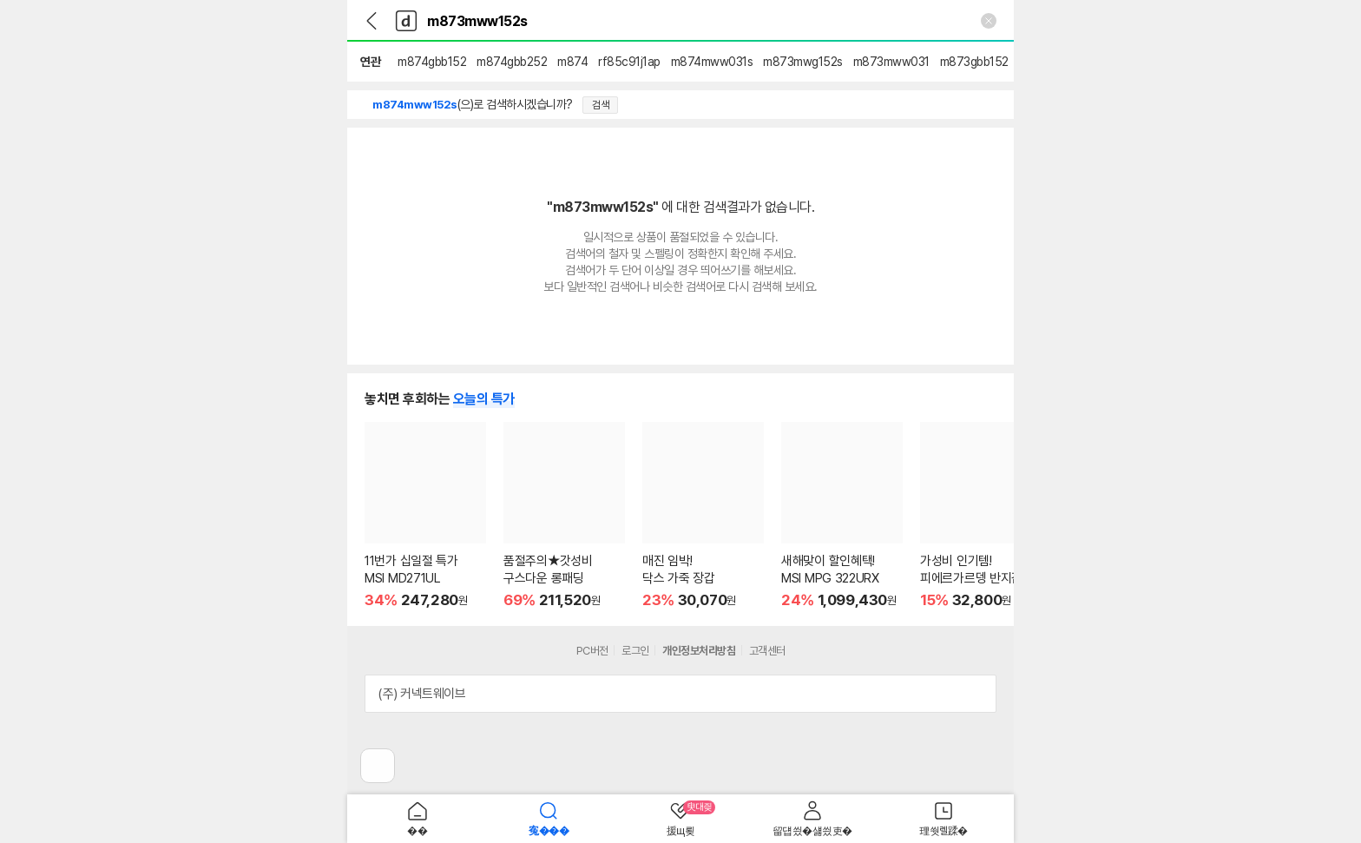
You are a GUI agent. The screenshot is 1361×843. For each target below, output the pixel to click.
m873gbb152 (974, 62)
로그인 (635, 650)
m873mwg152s (803, 62)
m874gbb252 (512, 62)
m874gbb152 (432, 62)
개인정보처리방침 (698, 650)
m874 (572, 62)
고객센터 (767, 650)
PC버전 (592, 650)
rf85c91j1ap (629, 62)
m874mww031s (712, 62)
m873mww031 (891, 62)
